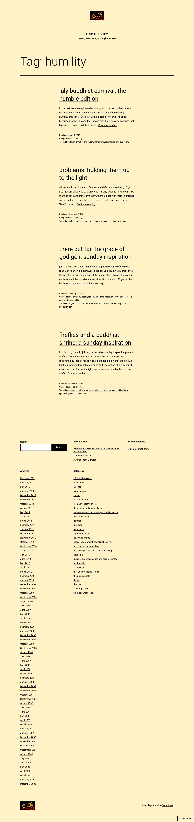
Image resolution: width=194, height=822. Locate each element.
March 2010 (26, 571)
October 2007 (27, 694)
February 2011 (27, 525)
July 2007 (25, 707)
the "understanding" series (86, 571)
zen (70, 307)
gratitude (109, 303)
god (81, 221)
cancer (76, 495)
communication (81, 499)
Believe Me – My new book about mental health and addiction (96, 450)
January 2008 (27, 682)
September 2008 (28, 648)
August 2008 (26, 652)
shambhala (110, 142)
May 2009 (25, 614)
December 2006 (28, 737)
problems (105, 221)
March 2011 (26, 520)
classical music (83, 303)
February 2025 (27, 478)
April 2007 (25, 720)
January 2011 (27, 529)
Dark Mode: (185, 818)
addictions (78, 482)
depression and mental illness (88, 508)
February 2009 (27, 627)
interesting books (119, 297)
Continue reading (107, 125)
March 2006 (26, 775)
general (77, 520)
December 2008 (28, 635)
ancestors (70, 390)
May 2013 (25, 487)
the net (76, 580)
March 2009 (26, 622)
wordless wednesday (83, 593)
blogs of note (79, 491)
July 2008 (25, 656)
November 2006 (28, 741)
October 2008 (27, 644)
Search (23, 442)
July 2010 (25, 554)
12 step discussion (82, 478)
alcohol (77, 487)
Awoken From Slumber (84, 459)
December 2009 (28, 584)
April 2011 (25, 516)
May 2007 (25, 716)
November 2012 (28, 499)
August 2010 (26, 550)
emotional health (103, 297)
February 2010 (27, 576)
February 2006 (27, 779)
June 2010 (25, 559)
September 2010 (28, 546)
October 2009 (27, 593)
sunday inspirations (77, 393)
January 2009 (27, 631)
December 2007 (28, 686)
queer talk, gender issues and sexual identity (95, 559)
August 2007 (26, 703)
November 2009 (28, 588)
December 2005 (28, 784)
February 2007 (27, 728)
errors (76, 221)
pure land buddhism (120, 390)
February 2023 (27, 482)
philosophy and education (86, 546)
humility (89, 142)
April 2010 (25, 567)
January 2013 (27, 491)
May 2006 (25, 767)
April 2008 (25, 669)
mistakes (96, 221)
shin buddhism (122, 142)
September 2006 (28, 750)
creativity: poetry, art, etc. (84, 297)
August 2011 (26, 508)
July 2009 (25, 605)
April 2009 (25, 618)
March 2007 (26, 724)
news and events (81, 537)
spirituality (77, 138)
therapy (77, 584)
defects (69, 221)
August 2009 (26, 601)
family (88, 390)
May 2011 (25, 512)
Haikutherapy (97, 34)
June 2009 (25, 610)
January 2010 (27, 580)
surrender (124, 221)
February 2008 (27, 677)
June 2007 (25, 711)
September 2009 (28, 597)
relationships (79, 563)
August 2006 (26, 754)
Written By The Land (83, 455)
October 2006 (27, 745)
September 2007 (28, 699)
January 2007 (27, 733)
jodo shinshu (105, 390)
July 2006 (25, 758)
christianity (80, 142)
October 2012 (27, 504)
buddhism (70, 142)
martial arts (99, 142)
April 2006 (25, 771)
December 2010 (28, 533)
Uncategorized (80, 588)
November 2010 (28, 537)
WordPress (167, 805)
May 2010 (25, 563)
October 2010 (27, 542)
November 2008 (28, 639)
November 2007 (28, 690)
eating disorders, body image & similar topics (95, 512)
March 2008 (26, 673)
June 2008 (25, 660)
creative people (98, 303)
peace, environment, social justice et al (92, 542)
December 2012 (28, 495)
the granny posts (81, 576)
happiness (78, 529)
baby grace (71, 303)
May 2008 (25, 665)
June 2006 (25, 762)
